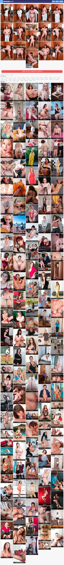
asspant (14, 79)
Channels (61, 1)
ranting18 (14, 80)
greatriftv (31, 80)
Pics (53, 1)
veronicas (29, 79)
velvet (34, 80)
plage (7, 80)
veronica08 (10, 79)
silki (54, 79)
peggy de (46, 79)
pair (17, 79)
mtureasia (37, 79)
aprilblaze (51, 79)
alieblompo (42, 79)
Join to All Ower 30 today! (32, 71)
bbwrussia (24, 79)
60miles (2, 79)
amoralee (57, 79)
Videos (57, 1)
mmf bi (6, 79)
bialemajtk (33, 79)
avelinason (2, 80)
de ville (18, 80)
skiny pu (21, 79)
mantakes (22, 80)
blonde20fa (26, 80)
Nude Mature (9, 1)
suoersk (10, 80)
